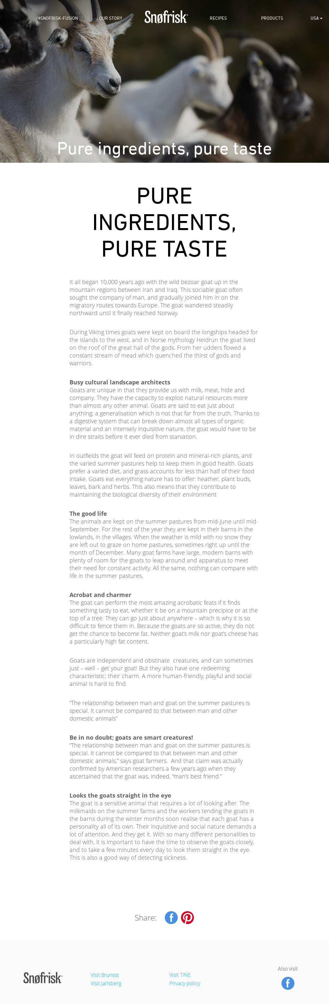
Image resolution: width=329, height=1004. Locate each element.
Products (272, 19)
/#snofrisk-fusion (57, 19)
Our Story (110, 19)
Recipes (218, 19)
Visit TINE (180, 974)
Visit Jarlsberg (105, 983)
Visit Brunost (104, 974)
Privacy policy (184, 983)
